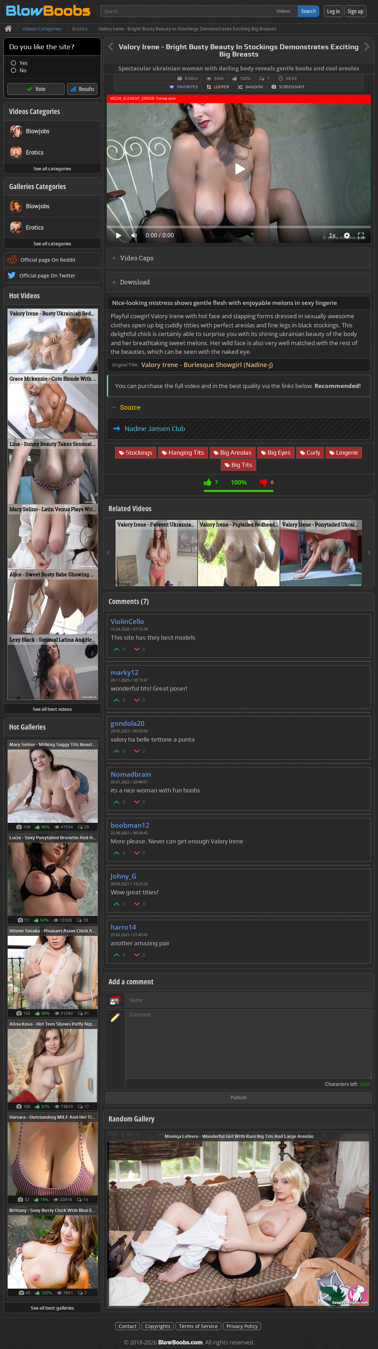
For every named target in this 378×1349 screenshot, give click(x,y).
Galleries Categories (37, 186)
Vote (40, 89)
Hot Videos (24, 295)
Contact (127, 1326)
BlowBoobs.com (180, 1342)
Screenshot (292, 86)
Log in (333, 11)
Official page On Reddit (48, 259)
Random (254, 86)
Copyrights (157, 1326)
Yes (24, 63)
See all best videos (52, 709)
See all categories (52, 168)
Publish (239, 1098)
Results (86, 89)
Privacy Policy (242, 1326)
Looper (221, 86)
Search (308, 11)
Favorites (187, 86)
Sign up (355, 11)
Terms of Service (198, 1326)
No (23, 70)
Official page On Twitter (47, 275)
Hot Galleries (27, 727)
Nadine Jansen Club (155, 428)
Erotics (191, 78)
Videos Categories (34, 111)
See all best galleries (52, 1308)
